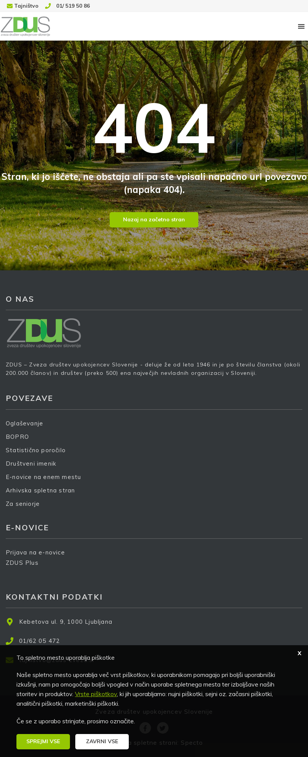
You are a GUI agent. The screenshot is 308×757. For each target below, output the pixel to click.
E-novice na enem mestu (43, 477)
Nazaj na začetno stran (154, 219)
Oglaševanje (24, 423)
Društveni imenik (31, 463)
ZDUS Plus (25, 567)
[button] (43, 741)
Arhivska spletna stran (40, 490)
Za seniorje (23, 503)
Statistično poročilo (36, 450)
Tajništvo (26, 5)
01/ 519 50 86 (73, 5)
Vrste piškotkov (96, 694)
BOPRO (17, 436)
